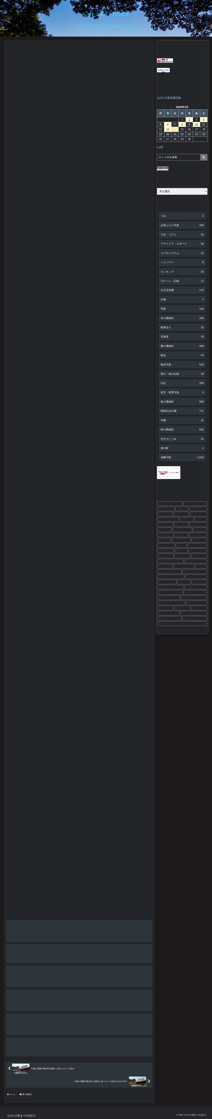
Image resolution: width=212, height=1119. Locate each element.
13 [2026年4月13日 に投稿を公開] (167, 129)
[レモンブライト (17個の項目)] (170, 561)
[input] (182, 157)
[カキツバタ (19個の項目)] (198, 550)
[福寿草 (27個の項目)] (200, 529)
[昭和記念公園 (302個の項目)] (170, 503)
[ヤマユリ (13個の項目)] (168, 613)
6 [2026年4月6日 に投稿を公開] (168, 124)
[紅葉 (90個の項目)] (181, 509)
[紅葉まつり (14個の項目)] (168, 597)
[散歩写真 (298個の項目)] (166, 509)
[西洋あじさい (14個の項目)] (170, 587)
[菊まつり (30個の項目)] (165, 524)
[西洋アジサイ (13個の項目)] (194, 613)
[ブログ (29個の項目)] (181, 524)
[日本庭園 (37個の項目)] (198, 514)
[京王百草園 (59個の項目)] (198, 509)
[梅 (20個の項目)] (181, 545)
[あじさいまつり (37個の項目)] (168, 519)
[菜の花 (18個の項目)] (182, 555)
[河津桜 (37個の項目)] (181, 514)
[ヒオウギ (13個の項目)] (182, 608)
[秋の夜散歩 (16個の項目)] (195, 561)
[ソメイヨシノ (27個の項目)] (182, 529)
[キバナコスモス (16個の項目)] (183, 566)
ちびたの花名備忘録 (169, 97)
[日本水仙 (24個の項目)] (198, 535)
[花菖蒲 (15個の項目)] (184, 582)
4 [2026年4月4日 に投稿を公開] (203, 119)
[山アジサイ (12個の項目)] (182, 623)
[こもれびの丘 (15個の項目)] (166, 582)
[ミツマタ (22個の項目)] (199, 540)
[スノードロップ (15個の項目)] (171, 576)
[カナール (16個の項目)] (165, 566)
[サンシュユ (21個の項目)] (166, 545)
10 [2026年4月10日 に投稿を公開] (196, 124)
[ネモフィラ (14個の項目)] (170, 592)
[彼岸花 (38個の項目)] (165, 514)
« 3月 (160, 147)
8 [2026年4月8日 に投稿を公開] (182, 124)
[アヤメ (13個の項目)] (196, 603)
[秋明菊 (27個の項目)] (165, 535)
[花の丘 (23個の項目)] (164, 540)
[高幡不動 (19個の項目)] (165, 550)
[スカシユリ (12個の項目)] (194, 618)
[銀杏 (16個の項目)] (201, 566)
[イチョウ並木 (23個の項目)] (181, 540)
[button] (203, 157)
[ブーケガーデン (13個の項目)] (171, 603)
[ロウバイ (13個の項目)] (165, 608)
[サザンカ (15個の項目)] (196, 576)
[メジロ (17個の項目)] (199, 555)
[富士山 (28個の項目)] (164, 529)
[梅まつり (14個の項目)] (195, 592)
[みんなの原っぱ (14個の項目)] (194, 597)
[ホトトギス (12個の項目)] (169, 618)
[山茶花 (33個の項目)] (186, 519)
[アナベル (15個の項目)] (199, 582)
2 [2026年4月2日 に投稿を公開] (189, 119)
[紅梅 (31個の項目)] (200, 519)
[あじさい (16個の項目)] (169, 571)
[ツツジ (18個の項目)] (165, 555)
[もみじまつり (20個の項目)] (197, 545)
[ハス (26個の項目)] (181, 535)
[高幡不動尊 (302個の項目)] (195, 503)
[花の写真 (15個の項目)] (194, 571)
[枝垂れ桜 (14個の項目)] (195, 587)
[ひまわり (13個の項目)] (199, 608)
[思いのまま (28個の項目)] (198, 524)
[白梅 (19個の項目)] (181, 550)
